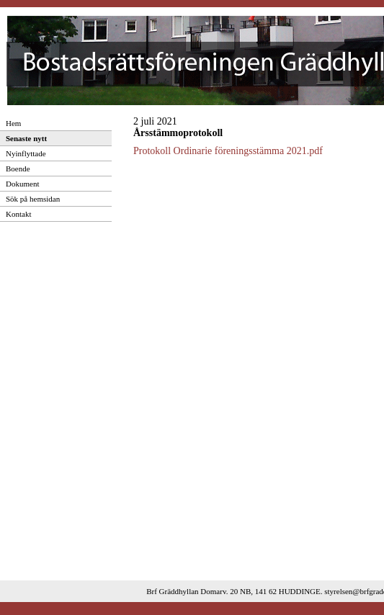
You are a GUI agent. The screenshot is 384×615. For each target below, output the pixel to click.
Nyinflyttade (26, 153)
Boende (18, 168)
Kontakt (18, 214)
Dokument (22, 183)
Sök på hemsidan (33, 198)
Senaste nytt (26, 138)
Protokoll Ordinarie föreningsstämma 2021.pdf (228, 150)
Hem (13, 123)
